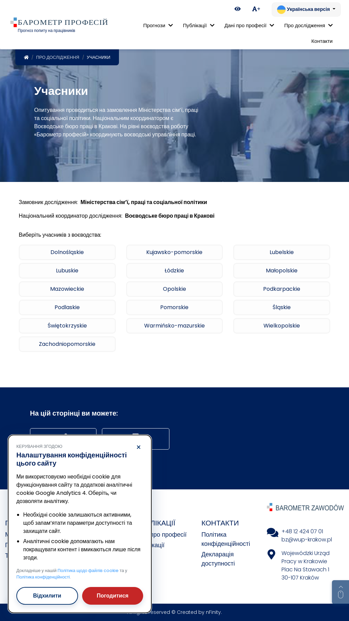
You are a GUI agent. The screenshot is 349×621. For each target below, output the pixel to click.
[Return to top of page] (340, 592)
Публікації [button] (198, 25)
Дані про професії (161, 534)
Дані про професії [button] (249, 25)
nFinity (213, 612)
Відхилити (47, 596)
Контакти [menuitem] (322, 41)
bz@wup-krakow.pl (307, 539)
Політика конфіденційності (43, 577)
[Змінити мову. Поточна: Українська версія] (306, 9)
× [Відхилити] (138, 447)
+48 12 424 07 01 (302, 531)
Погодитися (112, 596)
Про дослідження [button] (308, 25)
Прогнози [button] (158, 25)
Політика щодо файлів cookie (88, 570)
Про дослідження (57, 57)
